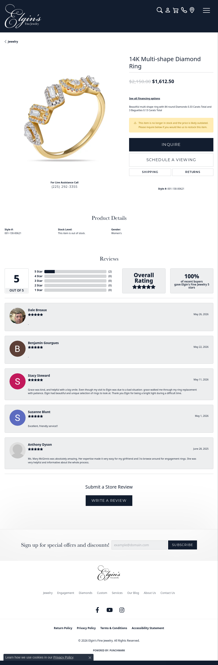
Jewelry (48, 593)
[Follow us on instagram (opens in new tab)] (122, 610)
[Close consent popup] (89, 657)
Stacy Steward (39, 375)
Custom (102, 593)
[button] (160, 10)
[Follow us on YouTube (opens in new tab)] (109, 610)
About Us (150, 593)
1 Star (38, 290)
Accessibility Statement (148, 628)
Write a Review (109, 500)
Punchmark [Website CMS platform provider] (117, 650)
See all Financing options (144, 98)
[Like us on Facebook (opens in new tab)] (97, 610)
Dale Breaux (37, 310)
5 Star (38, 271)
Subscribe (182, 545)
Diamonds (85, 593)
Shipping (150, 172)
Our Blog (133, 593)
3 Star (38, 281)
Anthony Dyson (40, 444)
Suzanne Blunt (39, 412)
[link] (184, 10)
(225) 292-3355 (64, 186)
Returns (192, 172)
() (110, 271)
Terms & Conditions (113, 628)
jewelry (13, 42)
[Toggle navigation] (206, 10)
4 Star (38, 276)
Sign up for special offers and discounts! (65, 545)
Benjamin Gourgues (43, 343)
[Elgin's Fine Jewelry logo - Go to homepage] (78, 16)
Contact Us (167, 593)
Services (117, 593)
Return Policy (63, 628)
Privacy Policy (86, 628)
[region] (64, 117)
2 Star (38, 285)
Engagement (65, 593)
